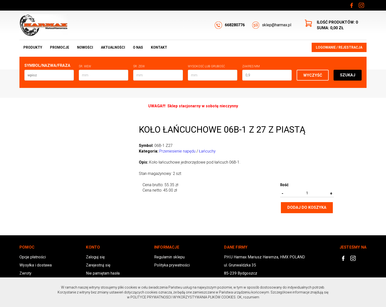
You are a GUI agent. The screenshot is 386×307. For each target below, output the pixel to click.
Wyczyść (312, 75)
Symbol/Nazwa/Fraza (47, 65)
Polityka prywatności (172, 265)
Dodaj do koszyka (306, 207)
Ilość (284, 184)
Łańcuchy (207, 151)
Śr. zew (139, 66)
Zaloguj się (95, 257)
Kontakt (159, 47)
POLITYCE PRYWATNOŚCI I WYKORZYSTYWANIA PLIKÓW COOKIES (183, 297)
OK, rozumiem (248, 297)
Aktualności (113, 47)
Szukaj (347, 75)
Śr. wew (85, 66)
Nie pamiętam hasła (103, 273)
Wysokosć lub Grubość (206, 66)
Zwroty (25, 273)
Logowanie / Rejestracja (339, 47)
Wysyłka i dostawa (35, 265)
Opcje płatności (32, 257)
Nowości (85, 47)
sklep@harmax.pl (271, 25)
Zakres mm (251, 66)
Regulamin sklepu (169, 257)
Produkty (32, 47)
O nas (138, 47)
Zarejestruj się (98, 265)
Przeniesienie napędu (177, 151)
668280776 (230, 25)
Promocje (59, 47)
